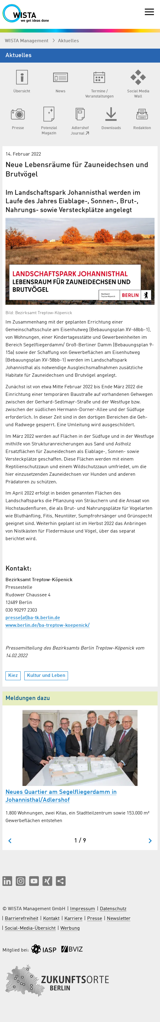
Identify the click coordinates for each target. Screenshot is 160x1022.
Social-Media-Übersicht (30, 928)
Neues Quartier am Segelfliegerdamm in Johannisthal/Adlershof (61, 796)
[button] (7, 881)
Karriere (73, 918)
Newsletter (119, 918)
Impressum (82, 909)
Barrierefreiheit (21, 918)
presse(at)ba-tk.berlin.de (32, 618)
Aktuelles (68, 41)
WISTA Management (27, 41)
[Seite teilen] (60, 881)
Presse (94, 918)
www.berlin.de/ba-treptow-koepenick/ (47, 625)
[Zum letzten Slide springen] (10, 840)
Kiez (13, 675)
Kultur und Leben (46, 675)
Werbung (70, 928)
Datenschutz (113, 909)
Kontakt (51, 918)
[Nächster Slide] (150, 840)
